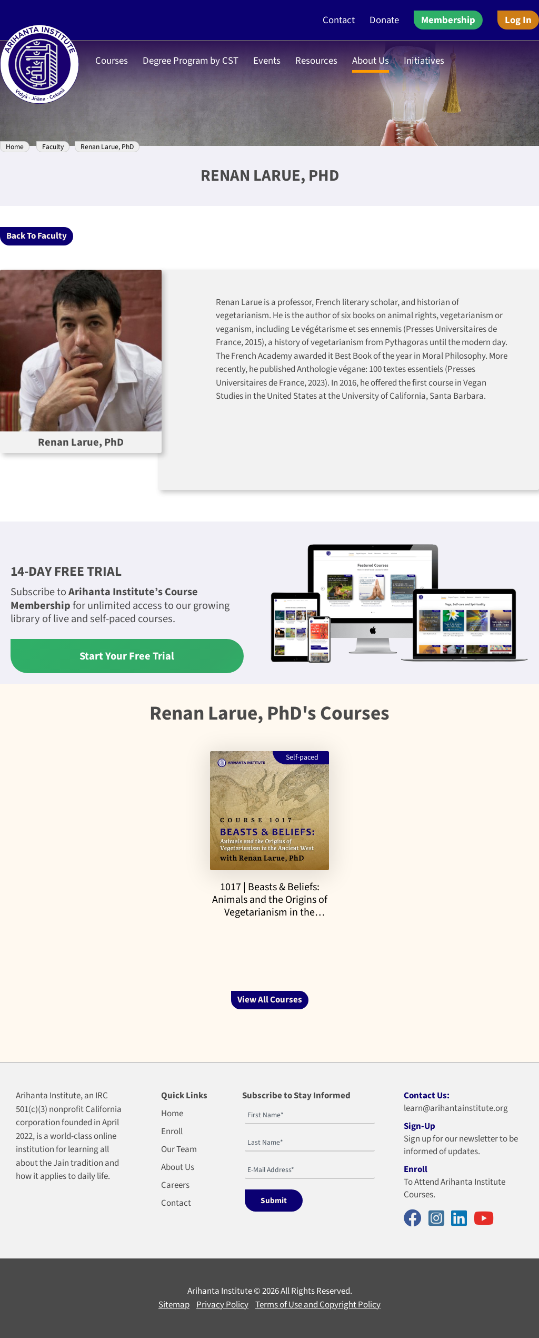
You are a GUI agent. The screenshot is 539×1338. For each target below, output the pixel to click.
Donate (384, 20)
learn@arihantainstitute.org (456, 1108)
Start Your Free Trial (126, 656)
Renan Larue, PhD (107, 147)
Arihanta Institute (219, 1291)
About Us (370, 60)
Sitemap (173, 1304)
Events (267, 60)
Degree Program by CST (190, 60)
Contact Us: (427, 1095)
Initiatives (424, 60)
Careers (175, 1185)
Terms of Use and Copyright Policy (318, 1304)
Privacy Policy (222, 1304)
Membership (448, 20)
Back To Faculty (36, 236)
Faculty (53, 147)
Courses (111, 60)
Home (15, 147)
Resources (316, 60)
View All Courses (269, 999)
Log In (518, 20)
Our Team (179, 1149)
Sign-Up (419, 1126)
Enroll (172, 1131)
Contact (339, 20)
